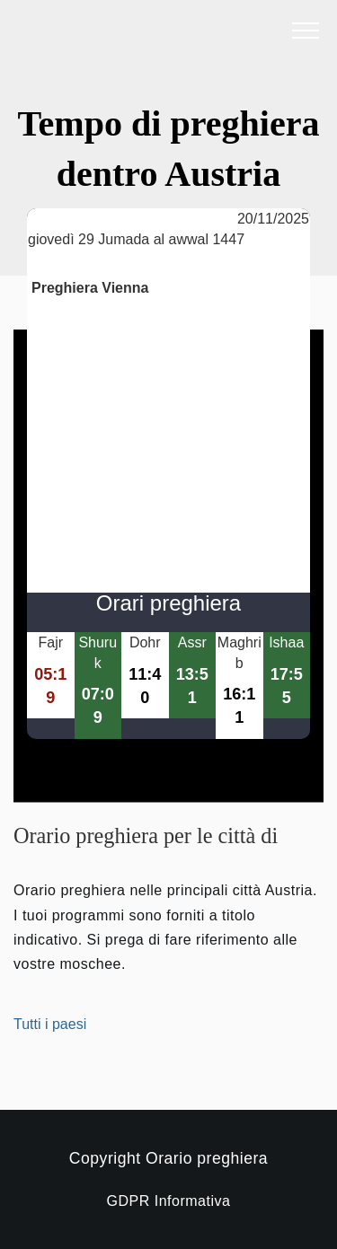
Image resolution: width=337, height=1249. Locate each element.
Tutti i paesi (49, 1024)
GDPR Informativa (169, 1201)
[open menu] (305, 31)
